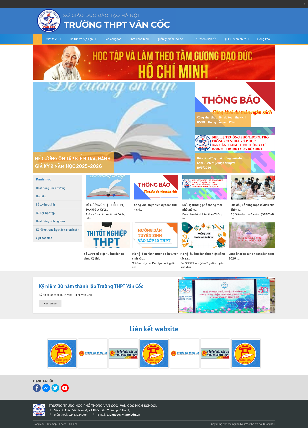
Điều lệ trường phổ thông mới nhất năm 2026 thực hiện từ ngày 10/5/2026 (220, 162)
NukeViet (245, 424)
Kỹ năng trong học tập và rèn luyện (57, 229)
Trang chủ (39, 424)
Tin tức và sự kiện (81, 39)
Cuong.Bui (269, 424)
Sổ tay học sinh (45, 204)
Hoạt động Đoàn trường (50, 188)
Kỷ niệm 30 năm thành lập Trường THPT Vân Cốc (91, 286)
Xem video (50, 303)
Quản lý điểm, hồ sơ (170, 39)
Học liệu (41, 196)
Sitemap (52, 424)
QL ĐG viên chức (235, 39)
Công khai (264, 39)
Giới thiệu (52, 39)
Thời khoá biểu (139, 39)
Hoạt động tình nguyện (50, 221)
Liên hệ (73, 424)
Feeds (62, 424)
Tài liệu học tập (45, 213)
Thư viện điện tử (204, 39)
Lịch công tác (112, 39)
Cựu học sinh (44, 238)
